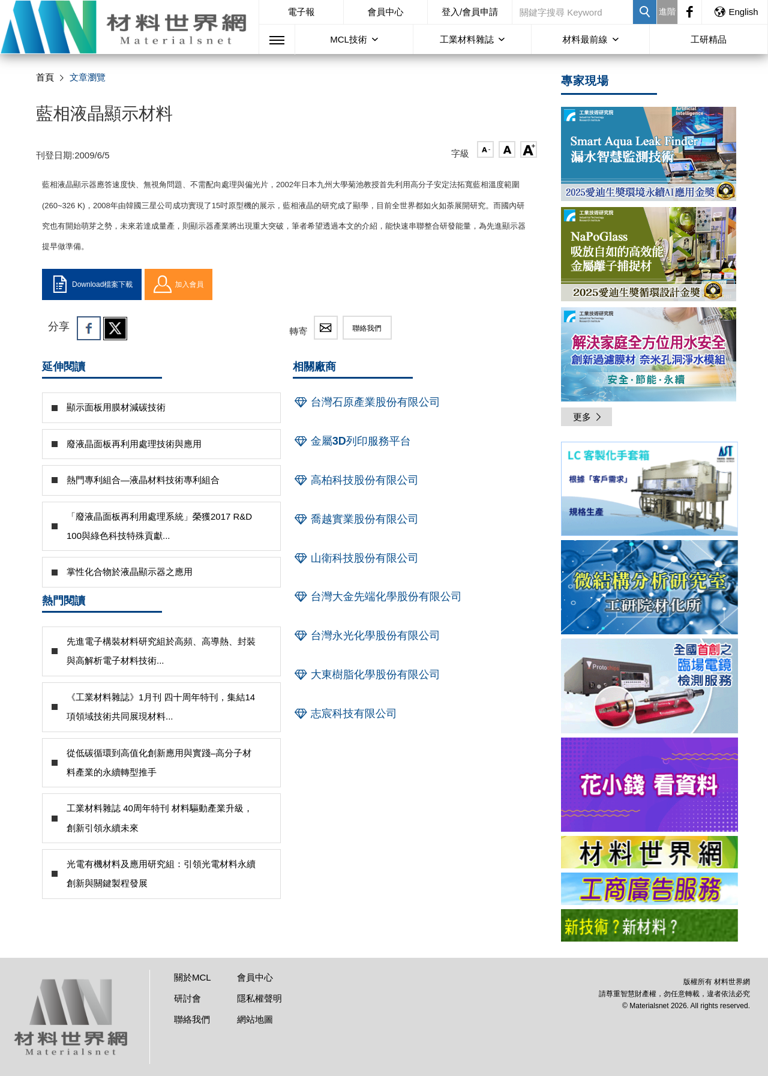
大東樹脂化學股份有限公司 (366, 675)
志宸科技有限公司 (345, 714)
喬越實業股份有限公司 (356, 519)
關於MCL (192, 977)
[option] (649, 491)
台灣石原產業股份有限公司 (366, 402)
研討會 (187, 998)
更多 (588, 417)
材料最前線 (585, 39)
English (735, 11)
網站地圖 (255, 1019)
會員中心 (386, 12)
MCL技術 (348, 39)
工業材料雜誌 (467, 39)
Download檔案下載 (92, 284)
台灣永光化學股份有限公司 (366, 636)
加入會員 (178, 284)
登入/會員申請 (470, 12)
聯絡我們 (367, 328)
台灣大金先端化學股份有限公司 (377, 597)
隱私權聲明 (259, 998)
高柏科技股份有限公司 (356, 480)
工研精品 (709, 39)
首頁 (45, 77)
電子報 (300, 12)
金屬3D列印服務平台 (352, 441)
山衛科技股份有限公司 (356, 558)
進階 (667, 11)
